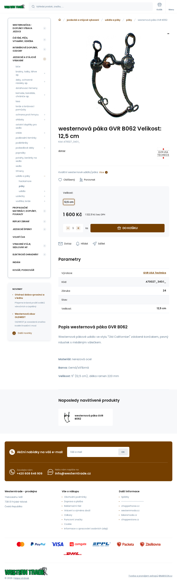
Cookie (68, 524)
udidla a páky (112, 20)
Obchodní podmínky (75, 496)
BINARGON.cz (165, 575)
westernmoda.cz (130, 510)
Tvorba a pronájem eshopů (143, 575)
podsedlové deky (25, 147)
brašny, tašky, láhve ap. (26, 73)
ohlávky (20, 119)
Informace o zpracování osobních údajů (86, 528)
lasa (18, 101)
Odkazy (68, 515)
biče (18, 66)
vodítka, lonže (23, 201)
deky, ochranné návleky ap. (24, 81)
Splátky (125, 496)
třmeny (20, 171)
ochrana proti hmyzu (27, 114)
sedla (18, 166)
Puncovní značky (73, 519)
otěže (19, 132)
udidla (22, 191)
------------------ (132, 501)
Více (101, 172)
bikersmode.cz (129, 515)
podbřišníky (22, 142)
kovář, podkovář (23, 270)
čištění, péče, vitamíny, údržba (23, 39)
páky (129, 20)
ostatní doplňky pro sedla (26, 126)
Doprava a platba (73, 501)
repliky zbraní (21, 221)
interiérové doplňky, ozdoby (25, 49)
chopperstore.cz (130, 519)
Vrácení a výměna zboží (77, 510)
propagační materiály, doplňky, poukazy (25, 211)
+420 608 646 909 (29, 473)
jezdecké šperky (22, 229)
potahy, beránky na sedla (26, 159)
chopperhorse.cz (130, 506)
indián (16, 262)
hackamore (25, 181)
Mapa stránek (21, 578)
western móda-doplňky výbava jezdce (22, 28)
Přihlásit (123, 451)
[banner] (14, 6)
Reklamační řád (72, 506)
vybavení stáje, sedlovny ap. (22, 245)
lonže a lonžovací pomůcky (25, 108)
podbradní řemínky (26, 137)
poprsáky (21, 152)
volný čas (19, 237)
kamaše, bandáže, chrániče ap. (25, 95)
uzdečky (20, 196)
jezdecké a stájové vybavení (83, 20)
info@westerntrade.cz (73, 473)
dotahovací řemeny (27, 88)
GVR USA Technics (154, 273)
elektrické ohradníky (25, 254)
